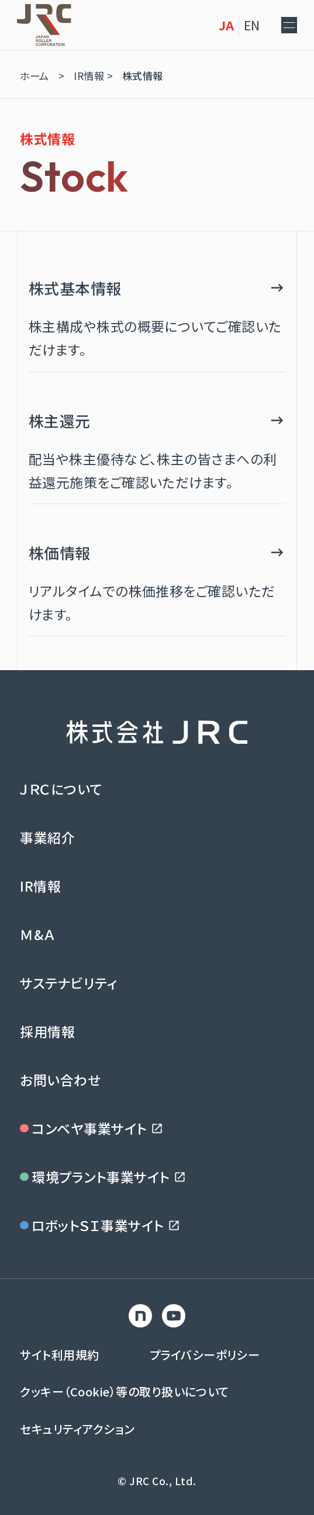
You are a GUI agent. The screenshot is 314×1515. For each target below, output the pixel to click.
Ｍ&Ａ (37, 934)
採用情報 (47, 1031)
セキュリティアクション (77, 1428)
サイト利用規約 (59, 1354)
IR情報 (40, 886)
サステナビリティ (69, 983)
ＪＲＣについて (61, 789)
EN (234, 25)
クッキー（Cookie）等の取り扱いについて (124, 1391)
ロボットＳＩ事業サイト (100, 1225)
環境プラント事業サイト (103, 1177)
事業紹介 (47, 837)
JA (209, 25)
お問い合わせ (60, 1080)
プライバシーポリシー (205, 1354)
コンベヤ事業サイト (92, 1128)
